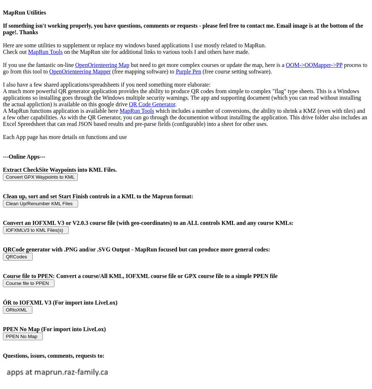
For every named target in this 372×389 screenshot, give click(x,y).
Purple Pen (188, 71)
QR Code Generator (152, 104)
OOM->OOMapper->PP (314, 65)
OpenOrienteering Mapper (80, 71)
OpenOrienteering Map (102, 65)
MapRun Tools (45, 52)
